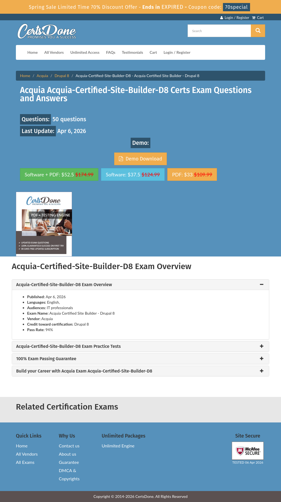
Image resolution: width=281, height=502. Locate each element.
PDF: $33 (192, 174)
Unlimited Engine (118, 445)
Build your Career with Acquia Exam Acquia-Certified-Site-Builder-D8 (84, 371)
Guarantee (69, 462)
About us (67, 453)
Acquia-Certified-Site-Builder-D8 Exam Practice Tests (68, 346)
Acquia (42, 75)
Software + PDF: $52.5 (59, 174)
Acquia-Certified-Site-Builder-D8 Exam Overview (64, 284)
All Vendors (54, 52)
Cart (258, 17)
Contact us (69, 445)
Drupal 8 (62, 75)
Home (32, 52)
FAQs (110, 52)
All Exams (25, 462)
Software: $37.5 (133, 174)
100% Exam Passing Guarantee (46, 358)
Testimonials (132, 52)
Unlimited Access (84, 52)
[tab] (140, 285)
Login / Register (234, 17)
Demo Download (140, 159)
